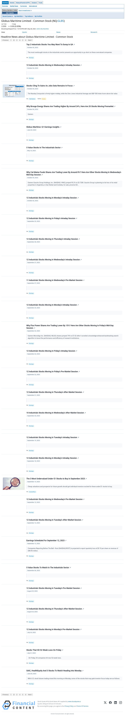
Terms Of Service (82, 706)
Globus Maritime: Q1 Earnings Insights (43, 127)
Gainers (31, 114)
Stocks (12, 3)
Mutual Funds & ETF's (23, 3)
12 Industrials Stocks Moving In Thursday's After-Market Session (55, 392)
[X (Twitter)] (105, 705)
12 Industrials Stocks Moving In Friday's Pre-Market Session (53, 371)
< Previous (5, 40)
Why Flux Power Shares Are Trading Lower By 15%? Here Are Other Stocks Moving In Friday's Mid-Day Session (70, 326)
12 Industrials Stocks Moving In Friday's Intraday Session (51, 218)
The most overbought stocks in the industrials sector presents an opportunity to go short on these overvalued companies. (70, 52)
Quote (24, 32)
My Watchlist (18, 16)
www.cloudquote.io (74, 701)
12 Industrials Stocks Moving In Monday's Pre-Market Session (53, 629)
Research (94, 32)
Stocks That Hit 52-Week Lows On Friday (44, 650)
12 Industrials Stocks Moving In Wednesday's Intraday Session (54, 65)
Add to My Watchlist (42, 29)
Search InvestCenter (24, 10)
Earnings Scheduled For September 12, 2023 (46, 540)
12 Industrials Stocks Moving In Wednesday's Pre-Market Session (55, 499)
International (33, 6)
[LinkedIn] (115, 705)
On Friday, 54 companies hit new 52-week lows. (45, 658)
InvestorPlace (32, 491)
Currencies (23, 6)
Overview (5, 6)
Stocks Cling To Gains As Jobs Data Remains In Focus (50, 86)
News (58, 32)
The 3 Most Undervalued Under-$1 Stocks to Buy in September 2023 (56, 479)
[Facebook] (110, 705)
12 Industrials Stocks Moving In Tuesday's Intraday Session (52, 437)
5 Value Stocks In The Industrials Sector (44, 148)
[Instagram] (120, 705)
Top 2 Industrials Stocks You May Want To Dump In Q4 (50, 44)
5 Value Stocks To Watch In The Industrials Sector (48, 567)
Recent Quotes (7, 16)
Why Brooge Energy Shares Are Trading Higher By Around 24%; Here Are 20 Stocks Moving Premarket (70, 106)
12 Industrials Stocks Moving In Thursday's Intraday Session (53, 239)
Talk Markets (32, 98)
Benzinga (31, 57)
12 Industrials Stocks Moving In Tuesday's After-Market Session (54, 520)
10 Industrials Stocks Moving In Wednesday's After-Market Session (56, 413)
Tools (40, 3)
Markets (5, 3)
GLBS (61, 21)
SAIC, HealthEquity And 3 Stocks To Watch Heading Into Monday (54, 671)
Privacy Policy (69, 706)
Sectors (34, 3)
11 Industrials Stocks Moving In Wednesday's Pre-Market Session (55, 280)
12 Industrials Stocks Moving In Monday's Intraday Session (52, 198)
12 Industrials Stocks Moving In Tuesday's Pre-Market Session (54, 588)
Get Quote (10, 13)
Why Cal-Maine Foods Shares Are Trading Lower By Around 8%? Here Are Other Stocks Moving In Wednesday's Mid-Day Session (73, 173)
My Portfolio (38, 16)
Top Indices (28, 16)
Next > (30, 40)
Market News (14, 6)
